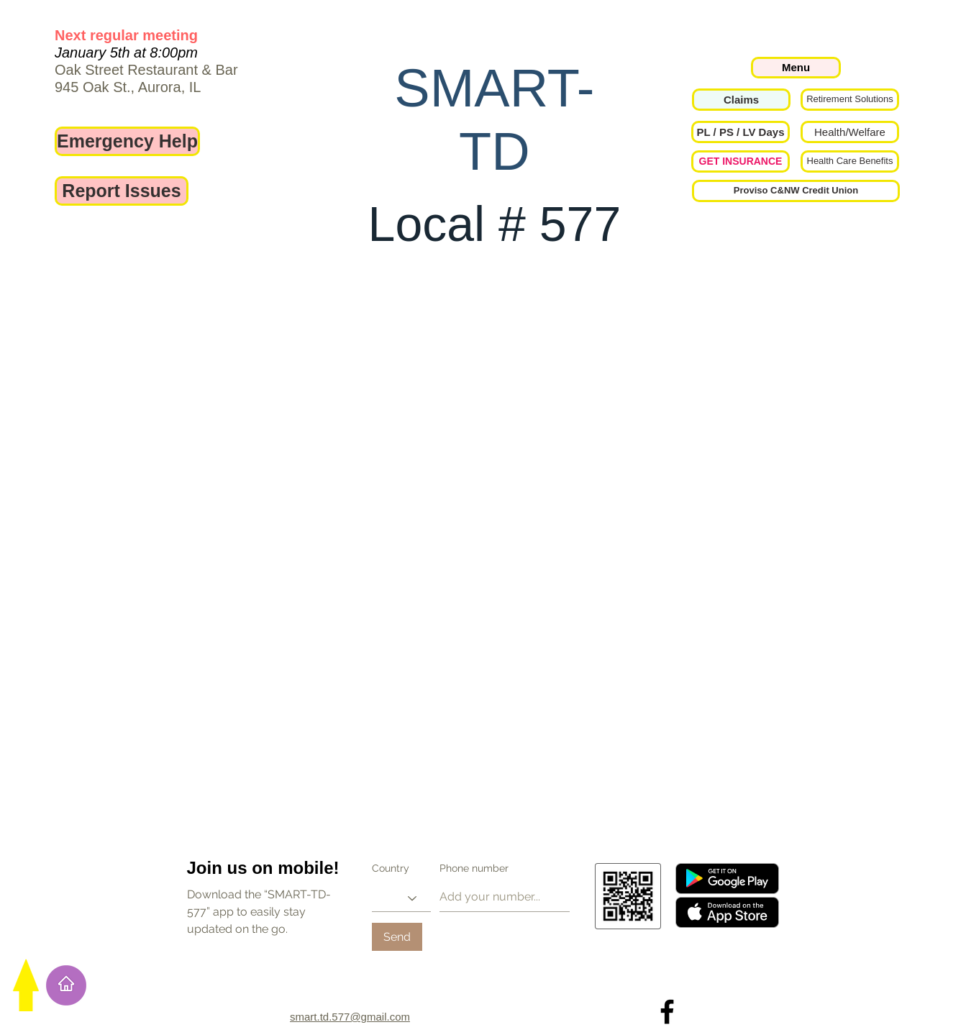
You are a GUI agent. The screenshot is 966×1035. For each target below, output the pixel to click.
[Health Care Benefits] (850, 161)
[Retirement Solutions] (850, 99)
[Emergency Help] (127, 141)
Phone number (474, 868)
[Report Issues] (121, 191)
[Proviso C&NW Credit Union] (796, 191)
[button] (740, 132)
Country (390, 868)
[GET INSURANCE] (740, 161)
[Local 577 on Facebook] (667, 1011)
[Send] (397, 937)
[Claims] (741, 99)
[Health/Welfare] (850, 132)
